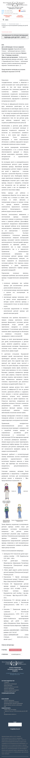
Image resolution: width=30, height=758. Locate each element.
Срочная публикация (19, 16)
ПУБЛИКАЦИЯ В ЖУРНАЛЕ (8, 693)
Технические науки (7, 32)
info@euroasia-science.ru (10, 714)
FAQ (5, 706)
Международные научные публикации (13, 703)
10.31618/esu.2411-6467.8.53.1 (11, 13)
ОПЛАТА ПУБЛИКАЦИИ (15, 667)
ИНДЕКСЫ (15, 671)
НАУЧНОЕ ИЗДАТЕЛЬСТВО (8, 680)
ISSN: (3, 10)
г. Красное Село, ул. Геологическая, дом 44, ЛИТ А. (16, 712)
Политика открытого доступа (11, 687)
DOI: (3, 13)
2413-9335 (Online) (9, 12)
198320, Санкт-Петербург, (10, 709)
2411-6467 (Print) (8, 10)
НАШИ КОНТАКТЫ (6, 708)
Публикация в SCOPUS (7, 16)
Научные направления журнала (11, 690)
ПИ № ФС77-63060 (18, 7)
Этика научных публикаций (10, 683)
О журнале (6, 682)
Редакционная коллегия (10, 691)
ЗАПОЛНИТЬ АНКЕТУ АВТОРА (15, 669)
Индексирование (8, 685)
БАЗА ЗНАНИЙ (5, 698)
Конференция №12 (16, 654)
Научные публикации (9, 688)
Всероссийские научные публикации (13, 705)
